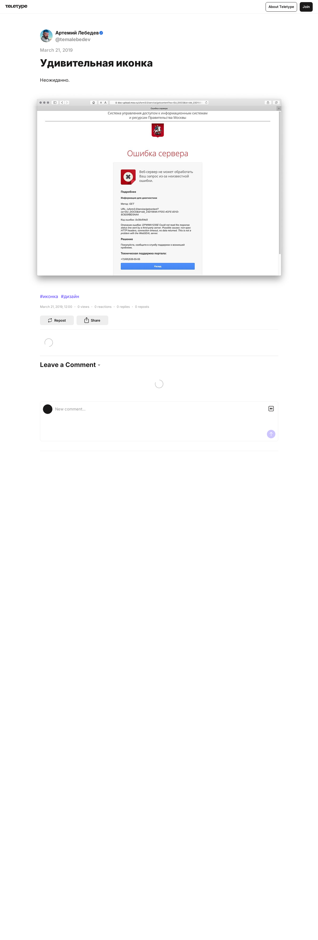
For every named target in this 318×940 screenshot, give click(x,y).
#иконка (49, 296)
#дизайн (70, 296)
